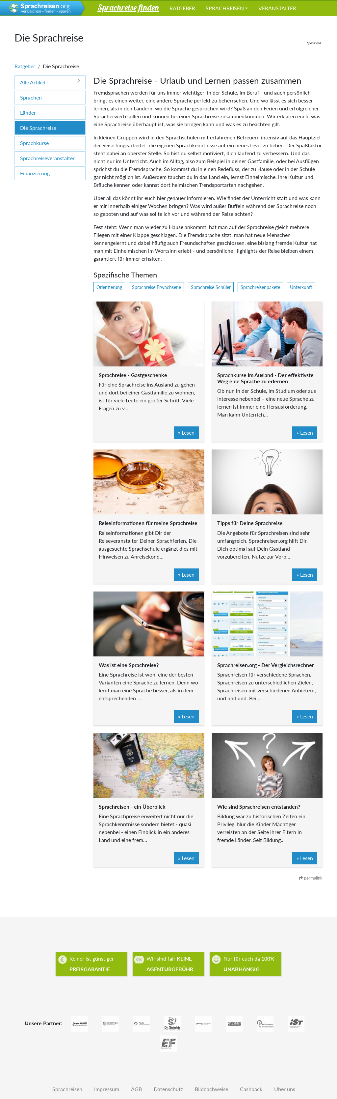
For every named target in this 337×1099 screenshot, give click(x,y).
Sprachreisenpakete (260, 287)
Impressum (106, 1089)
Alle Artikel (50, 81)
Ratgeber (182, 8)
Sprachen (31, 97)
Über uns (284, 1089)
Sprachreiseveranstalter (47, 158)
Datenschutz (168, 1089)
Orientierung (109, 287)
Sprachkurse (34, 143)
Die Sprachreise (38, 128)
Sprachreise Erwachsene (156, 287)
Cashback (251, 1089)
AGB (136, 1089)
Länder (28, 112)
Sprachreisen (225, 8)
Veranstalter (277, 8)
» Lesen (186, 432)
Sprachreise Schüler (211, 287)
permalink (311, 878)
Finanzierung (35, 173)
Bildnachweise (211, 1089)
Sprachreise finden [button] (128, 7)
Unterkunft (301, 287)
